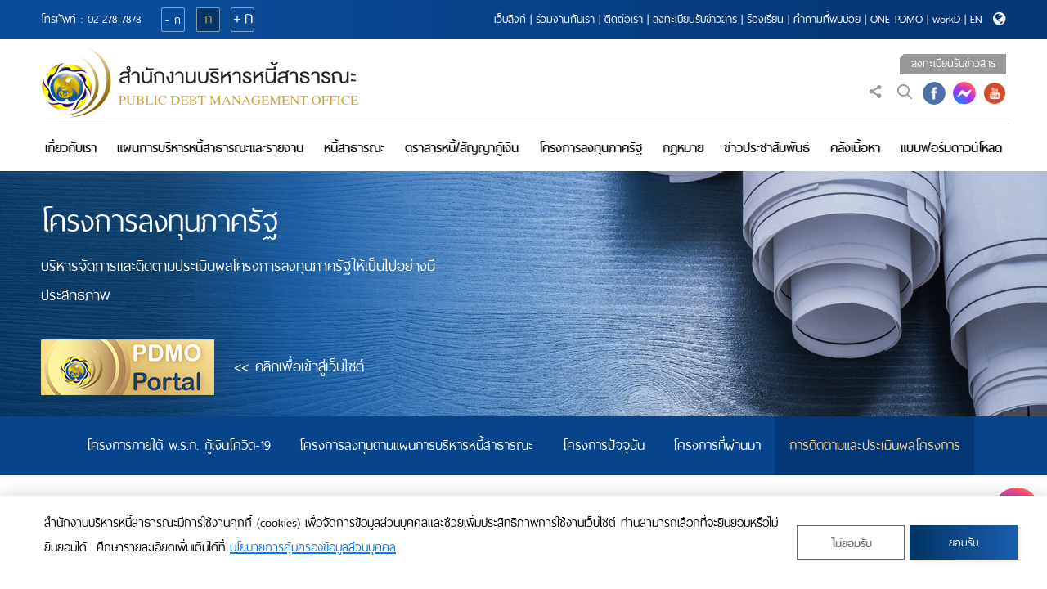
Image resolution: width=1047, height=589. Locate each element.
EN (976, 19)
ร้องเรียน (765, 19)
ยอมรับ (963, 542)
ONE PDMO (896, 19)
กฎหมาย (683, 148)
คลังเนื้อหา (855, 148)
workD (946, 19)
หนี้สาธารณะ (354, 148)
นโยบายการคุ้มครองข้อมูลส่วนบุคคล (313, 547)
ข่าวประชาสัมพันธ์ (767, 148)
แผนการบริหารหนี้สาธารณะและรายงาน (210, 148)
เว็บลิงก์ (510, 19)
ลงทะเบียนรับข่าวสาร (695, 19)
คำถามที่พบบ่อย (827, 19)
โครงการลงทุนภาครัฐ (590, 148)
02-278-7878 (114, 19)
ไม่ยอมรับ (851, 543)
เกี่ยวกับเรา (71, 148)
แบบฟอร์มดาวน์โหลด (951, 148)
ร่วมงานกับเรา (565, 19)
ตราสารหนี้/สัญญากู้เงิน (462, 148)
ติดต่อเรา (623, 19)
